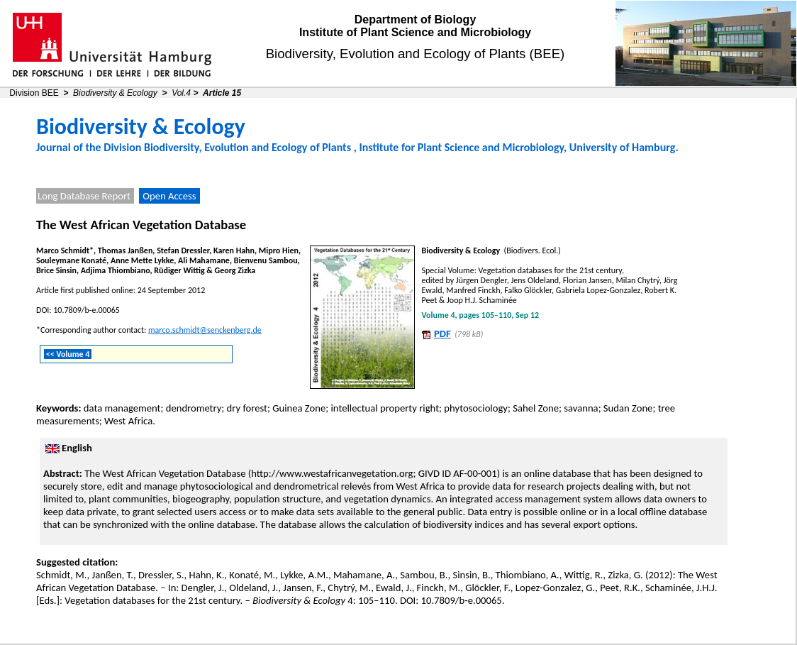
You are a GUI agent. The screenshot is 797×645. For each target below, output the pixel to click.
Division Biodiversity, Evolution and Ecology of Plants (227, 147)
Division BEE (33, 93)
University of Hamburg (622, 147)
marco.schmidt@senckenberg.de (205, 330)
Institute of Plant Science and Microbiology (415, 32)
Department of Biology (415, 19)
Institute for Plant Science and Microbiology (461, 147)
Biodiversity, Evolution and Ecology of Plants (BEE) (415, 53)
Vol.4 (181, 93)
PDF (442, 333)
